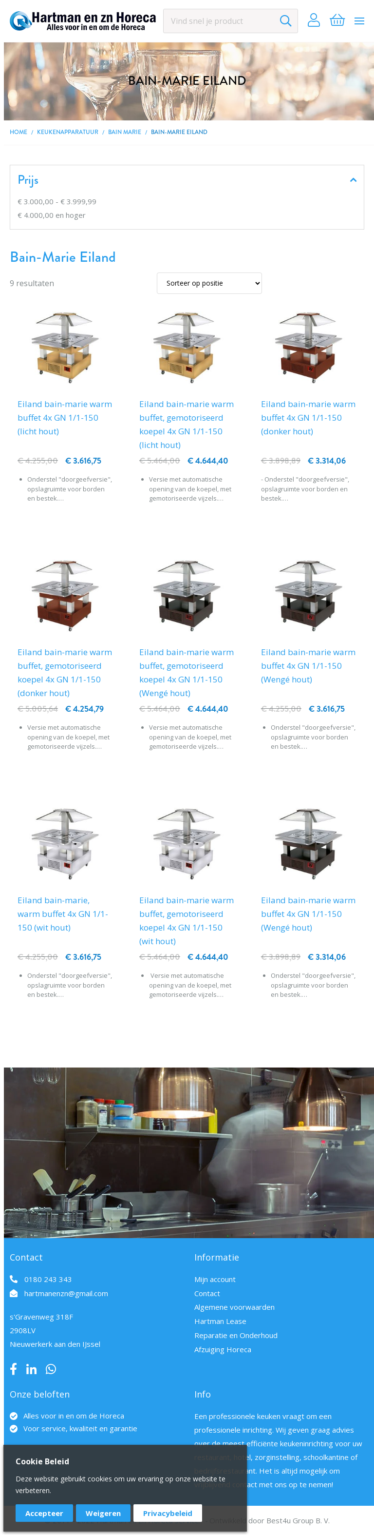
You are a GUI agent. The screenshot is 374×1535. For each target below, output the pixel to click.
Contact (207, 1293)
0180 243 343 (48, 1279)
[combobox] (230, 21)
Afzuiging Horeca (222, 1349)
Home (18, 132)
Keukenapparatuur (67, 132)
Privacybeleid (167, 1513)
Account (314, 21)
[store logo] (83, 21)
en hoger (52, 215)
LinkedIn (31, 1369)
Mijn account (215, 1279)
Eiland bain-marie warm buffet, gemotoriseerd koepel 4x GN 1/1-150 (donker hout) (65, 672)
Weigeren (103, 1513)
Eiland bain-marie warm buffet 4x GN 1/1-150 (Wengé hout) (308, 665)
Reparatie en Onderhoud (236, 1335)
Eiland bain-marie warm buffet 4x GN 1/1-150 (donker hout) (308, 417)
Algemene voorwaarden (234, 1307)
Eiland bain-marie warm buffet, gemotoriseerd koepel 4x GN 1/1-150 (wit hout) (186, 920)
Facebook (13, 1369)
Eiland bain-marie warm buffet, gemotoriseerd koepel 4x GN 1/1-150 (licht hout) (186, 424)
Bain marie (124, 132)
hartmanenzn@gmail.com (66, 1293)
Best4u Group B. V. (298, 1520)
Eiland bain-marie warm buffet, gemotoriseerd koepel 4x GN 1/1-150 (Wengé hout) (186, 672)
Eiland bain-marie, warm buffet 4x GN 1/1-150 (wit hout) (63, 913)
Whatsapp (51, 1369)
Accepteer (44, 1513)
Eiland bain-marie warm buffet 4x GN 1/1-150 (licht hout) (65, 417)
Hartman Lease (220, 1321)
